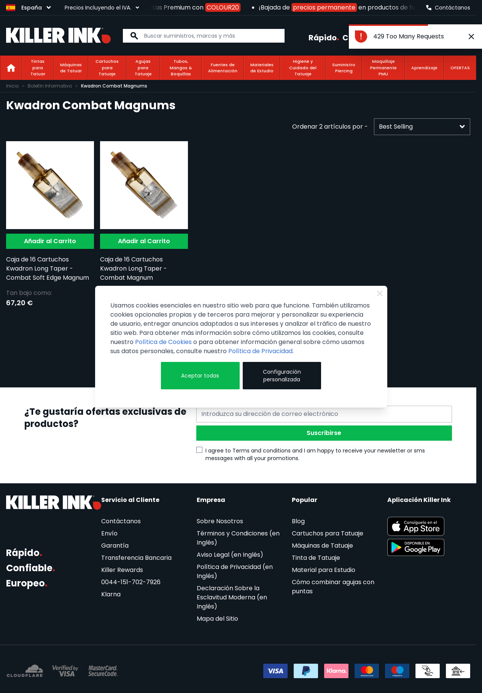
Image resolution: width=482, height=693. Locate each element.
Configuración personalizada (282, 375)
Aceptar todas (200, 375)
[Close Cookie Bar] (379, 293)
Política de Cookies (163, 342)
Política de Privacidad (260, 351)
